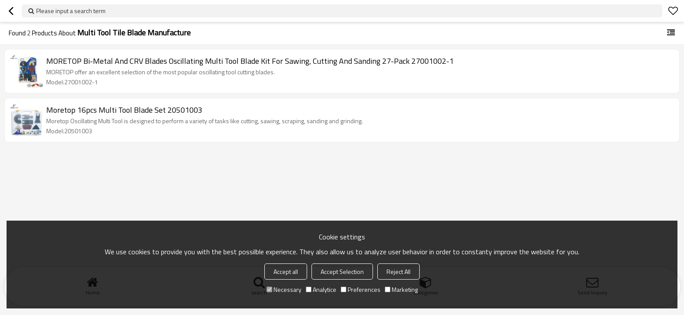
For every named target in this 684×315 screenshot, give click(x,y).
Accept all (286, 271)
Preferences (360, 289)
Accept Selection (342, 271)
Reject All (398, 271)
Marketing (401, 289)
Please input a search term (71, 10)
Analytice (321, 289)
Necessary (284, 289)
